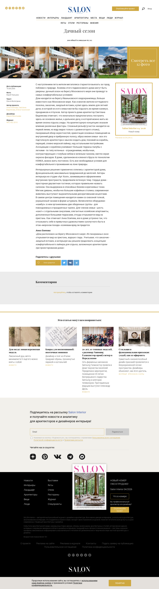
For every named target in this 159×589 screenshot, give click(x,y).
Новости (40, 18)
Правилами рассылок (73, 440)
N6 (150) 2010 (12, 122)
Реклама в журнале (70, 543)
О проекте (25, 543)
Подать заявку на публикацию (117, 543)
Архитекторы (81, 18)
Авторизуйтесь (60, 292)
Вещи (102, 18)
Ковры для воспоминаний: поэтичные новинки (59, 351)
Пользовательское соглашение (60, 547)
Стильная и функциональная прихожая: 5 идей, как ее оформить (134, 352)
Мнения (94, 23)
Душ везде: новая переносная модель (24, 351)
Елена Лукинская (23, 110)
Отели (71, 23)
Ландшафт (66, 18)
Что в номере (120, 496)
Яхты (63, 23)
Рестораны (82, 23)
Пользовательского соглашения (106, 438)
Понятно (120, 583)
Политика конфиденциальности (98, 547)
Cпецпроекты (55, 504)
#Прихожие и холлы (136, 374)
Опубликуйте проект (125, 8)
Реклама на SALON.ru (123, 138)
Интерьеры (53, 18)
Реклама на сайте (45, 543)
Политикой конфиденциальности (48, 440)
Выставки (53, 480)
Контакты (91, 543)
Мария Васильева (13, 116)
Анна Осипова (12, 107)
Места (94, 18)
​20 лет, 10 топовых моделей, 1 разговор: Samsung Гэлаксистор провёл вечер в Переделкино (97, 354)
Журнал (119, 18)
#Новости (13, 365)
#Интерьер (123, 374)
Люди (110, 18)
